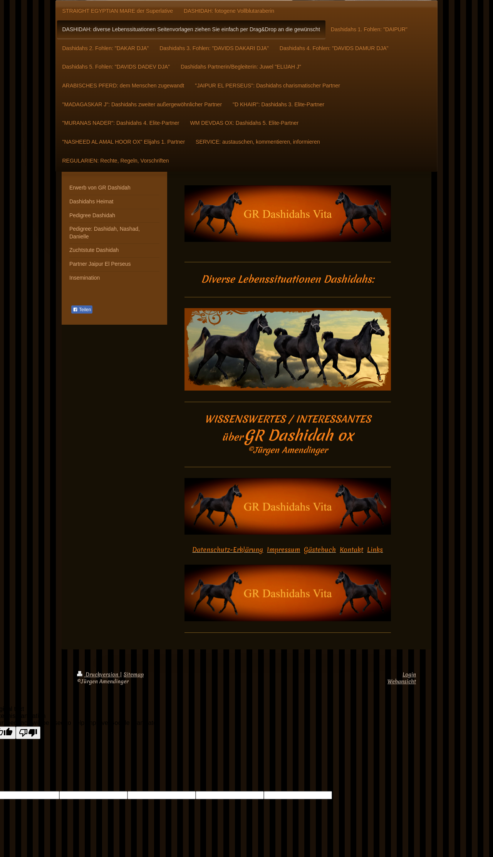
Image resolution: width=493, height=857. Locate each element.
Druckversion (98, 674)
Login (409, 674)
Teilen (82, 309)
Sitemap (134, 674)
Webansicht (401, 681)
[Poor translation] (28, 732)
